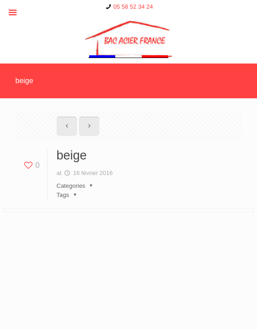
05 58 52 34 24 (133, 6)
